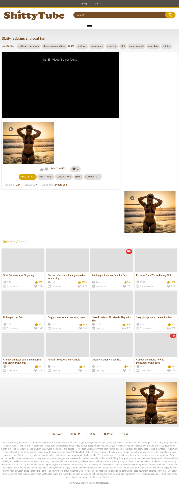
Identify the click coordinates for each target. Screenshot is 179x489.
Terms (125, 434)
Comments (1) (92, 177)
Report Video (46, 177)
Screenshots (64, 177)
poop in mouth (136, 46)
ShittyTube (86, 483)
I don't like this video (46, 169)
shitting (166, 46)
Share (78, 177)
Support (108, 434)
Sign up (84, 3)
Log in (96, 3)
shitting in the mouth (28, 46)
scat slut (82, 46)
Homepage (56, 434)
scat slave (153, 46)
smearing (112, 46)
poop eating (97, 46)
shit (123, 46)
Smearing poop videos (55, 46)
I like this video (42, 169)
